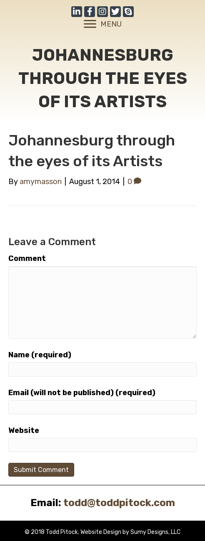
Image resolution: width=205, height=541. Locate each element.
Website (23, 430)
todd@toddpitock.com (119, 503)
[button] (76, 11)
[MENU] (102, 24)
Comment (27, 258)
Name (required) (39, 354)
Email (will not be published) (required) (81, 392)
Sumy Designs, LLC (155, 532)
